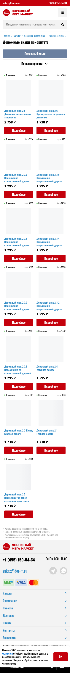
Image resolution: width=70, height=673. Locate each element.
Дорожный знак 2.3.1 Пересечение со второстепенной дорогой (17, 369)
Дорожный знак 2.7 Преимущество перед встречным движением (16, 497)
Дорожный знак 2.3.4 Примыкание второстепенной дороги (49, 241)
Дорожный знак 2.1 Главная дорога (46, 432)
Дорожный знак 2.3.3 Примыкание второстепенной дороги (16, 305)
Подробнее (19, 130)
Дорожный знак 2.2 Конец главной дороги (18, 432)
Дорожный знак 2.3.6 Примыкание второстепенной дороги (16, 241)
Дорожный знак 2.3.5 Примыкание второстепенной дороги (49, 178)
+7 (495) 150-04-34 (57, 2)
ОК (60, 656)
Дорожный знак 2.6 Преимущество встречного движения (50, 114)
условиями (7, 653)
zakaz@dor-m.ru (11, 2)
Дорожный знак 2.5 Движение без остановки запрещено (17, 114)
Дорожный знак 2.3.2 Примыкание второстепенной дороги (49, 305)
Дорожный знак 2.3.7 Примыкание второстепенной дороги (16, 178)
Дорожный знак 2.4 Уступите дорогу (47, 368)
